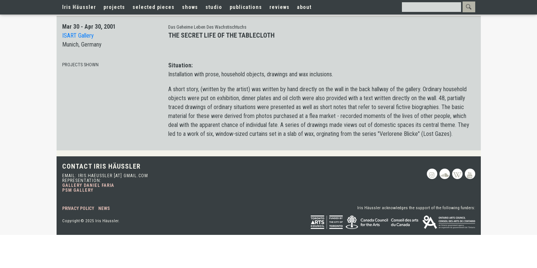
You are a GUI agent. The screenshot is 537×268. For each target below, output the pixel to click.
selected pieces (153, 7)
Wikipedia (457, 174)
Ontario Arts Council (448, 222)
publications (246, 7)
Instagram (432, 174)
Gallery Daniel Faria (88, 185)
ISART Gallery (78, 35)
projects (114, 7)
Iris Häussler (79, 7)
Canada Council (382, 222)
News (104, 208)
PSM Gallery (77, 190)
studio (213, 7)
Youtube (470, 174)
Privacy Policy (78, 208)
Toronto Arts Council (327, 222)
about (304, 7)
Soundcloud (444, 174)
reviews (279, 7)
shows (190, 7)
